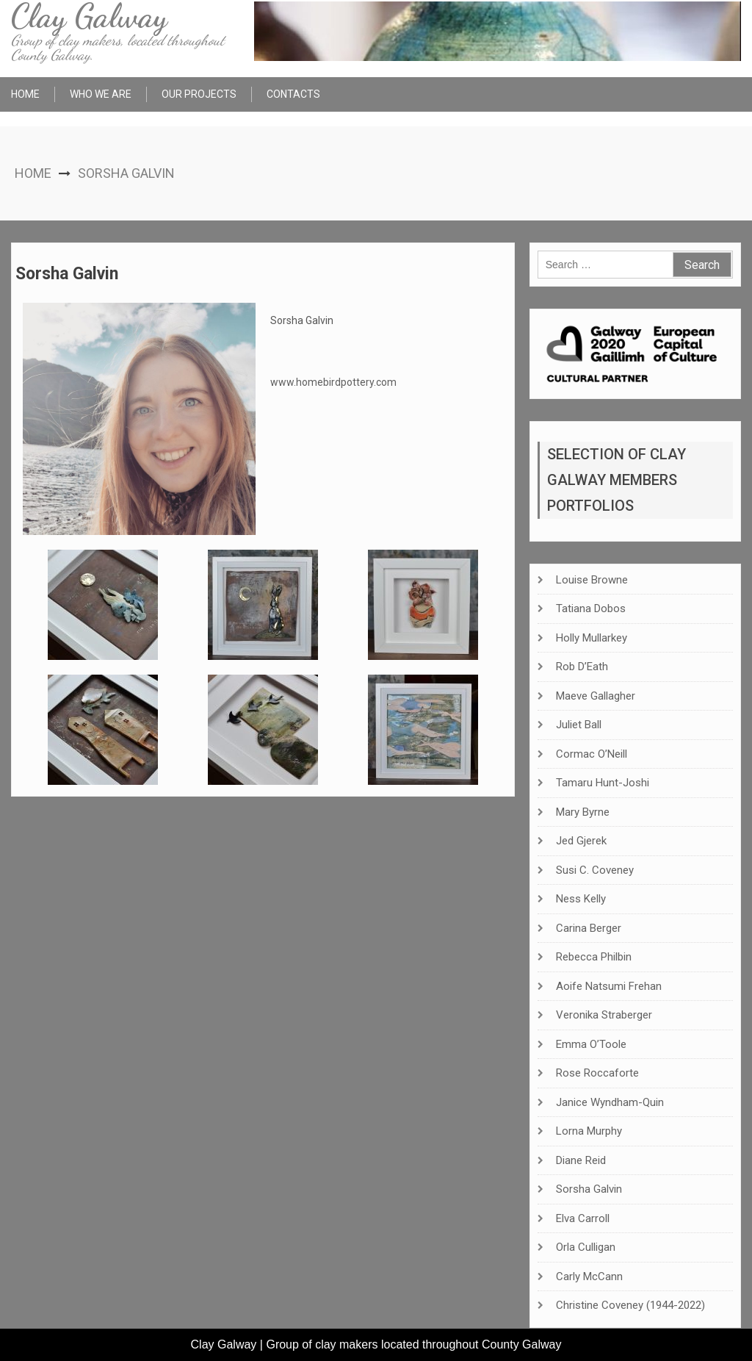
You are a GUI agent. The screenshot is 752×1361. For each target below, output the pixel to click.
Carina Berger (588, 928)
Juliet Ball (578, 724)
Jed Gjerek (581, 840)
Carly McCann (589, 1276)
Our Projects (199, 94)
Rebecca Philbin (594, 956)
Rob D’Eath (582, 666)
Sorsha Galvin (589, 1189)
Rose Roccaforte (597, 1073)
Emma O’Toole (591, 1044)
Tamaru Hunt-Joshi (602, 782)
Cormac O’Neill (591, 754)
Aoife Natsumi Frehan (609, 986)
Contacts (293, 94)
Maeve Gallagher (595, 696)
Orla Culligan (585, 1247)
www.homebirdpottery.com (333, 382)
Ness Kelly (581, 898)
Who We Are (100, 94)
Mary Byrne (583, 812)
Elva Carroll (583, 1218)
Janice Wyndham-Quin (610, 1102)
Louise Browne (592, 579)
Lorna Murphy (589, 1131)
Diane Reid (581, 1160)
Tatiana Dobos (591, 608)
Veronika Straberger (604, 1014)
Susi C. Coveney (595, 870)
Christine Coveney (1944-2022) (630, 1305)
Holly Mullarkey (591, 637)
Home (25, 94)
